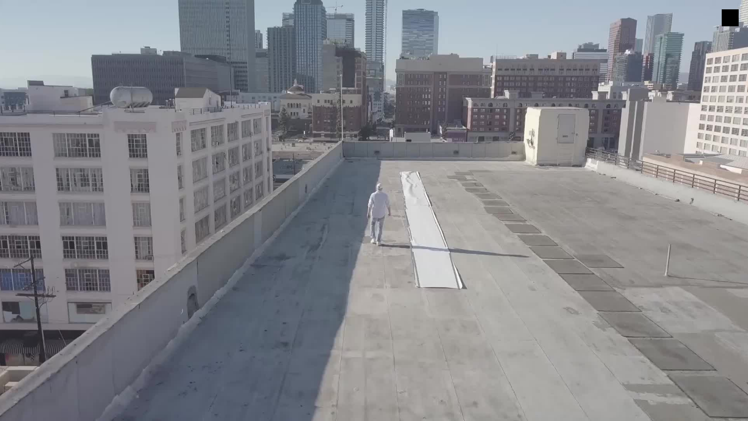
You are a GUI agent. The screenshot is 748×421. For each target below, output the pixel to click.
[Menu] (730, 18)
